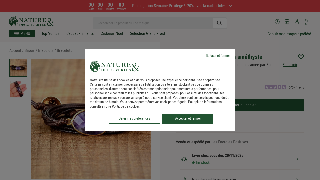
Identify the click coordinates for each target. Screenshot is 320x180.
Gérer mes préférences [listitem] (134, 118)
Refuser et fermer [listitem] (218, 56)
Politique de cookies (126, 106)
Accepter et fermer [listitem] (188, 118)
